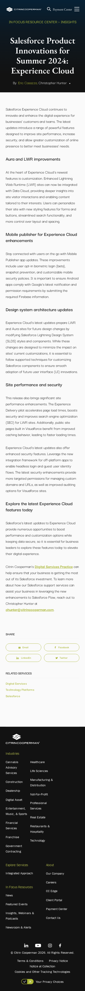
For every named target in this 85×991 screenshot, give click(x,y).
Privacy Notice (58, 961)
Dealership (13, 790)
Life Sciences (39, 771)
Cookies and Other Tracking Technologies (42, 971)
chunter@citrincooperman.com (30, 609)
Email (23, 647)
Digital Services (16, 683)
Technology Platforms (20, 689)
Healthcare (37, 762)
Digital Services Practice (54, 566)
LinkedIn (23, 658)
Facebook (61, 647)
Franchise (12, 837)
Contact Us (53, 918)
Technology (37, 840)
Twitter (62, 658)
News (9, 895)
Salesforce (13, 695)
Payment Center (62, 9)
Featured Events (17, 904)
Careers (51, 882)
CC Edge (51, 891)
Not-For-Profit (39, 794)
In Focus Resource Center (33, 21)
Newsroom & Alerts (18, 927)
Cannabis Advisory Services (12, 767)
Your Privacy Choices (50, 981)
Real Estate (37, 817)
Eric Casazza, (28, 82)
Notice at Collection (42, 966)
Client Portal (54, 900)
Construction (14, 782)
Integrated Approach (19, 873)
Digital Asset (14, 800)
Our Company (55, 873)
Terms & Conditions (30, 961)
